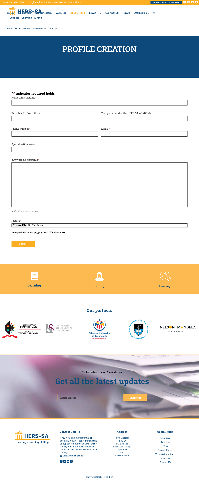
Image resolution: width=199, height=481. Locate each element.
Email (105, 128)
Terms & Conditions (165, 454)
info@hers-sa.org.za (73, 455)
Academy (165, 458)
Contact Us (165, 462)
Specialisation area (23, 144)
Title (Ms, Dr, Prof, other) (26, 113)
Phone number (21, 128)
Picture (16, 220)
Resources (165, 437)
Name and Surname (24, 97)
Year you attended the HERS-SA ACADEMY (127, 113)
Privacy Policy (165, 450)
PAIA (165, 445)
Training (165, 441)
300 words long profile (25, 159)
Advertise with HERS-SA (166, 2)
